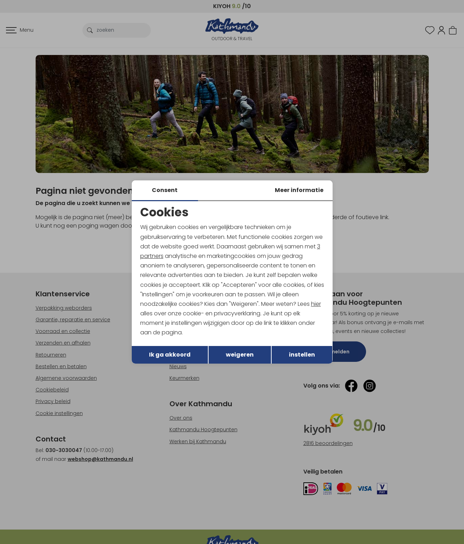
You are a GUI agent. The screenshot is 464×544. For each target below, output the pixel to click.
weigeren (240, 355)
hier (316, 304)
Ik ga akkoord (170, 355)
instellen (302, 355)
